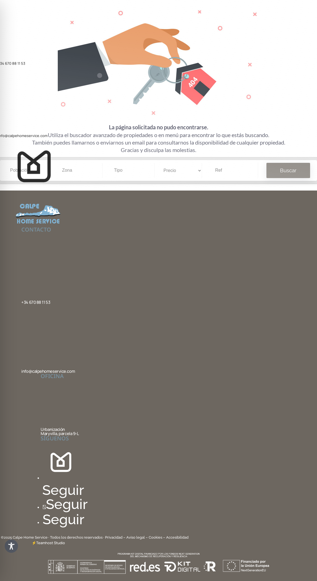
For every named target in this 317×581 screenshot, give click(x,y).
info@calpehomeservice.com (48, 371)
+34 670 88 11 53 (35, 302)
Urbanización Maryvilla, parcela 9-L (60, 431)
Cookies (155, 537)
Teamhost (44, 542)
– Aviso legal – (135, 537)
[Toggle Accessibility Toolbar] (11, 546)
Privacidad (114, 537)
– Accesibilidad (175, 537)
